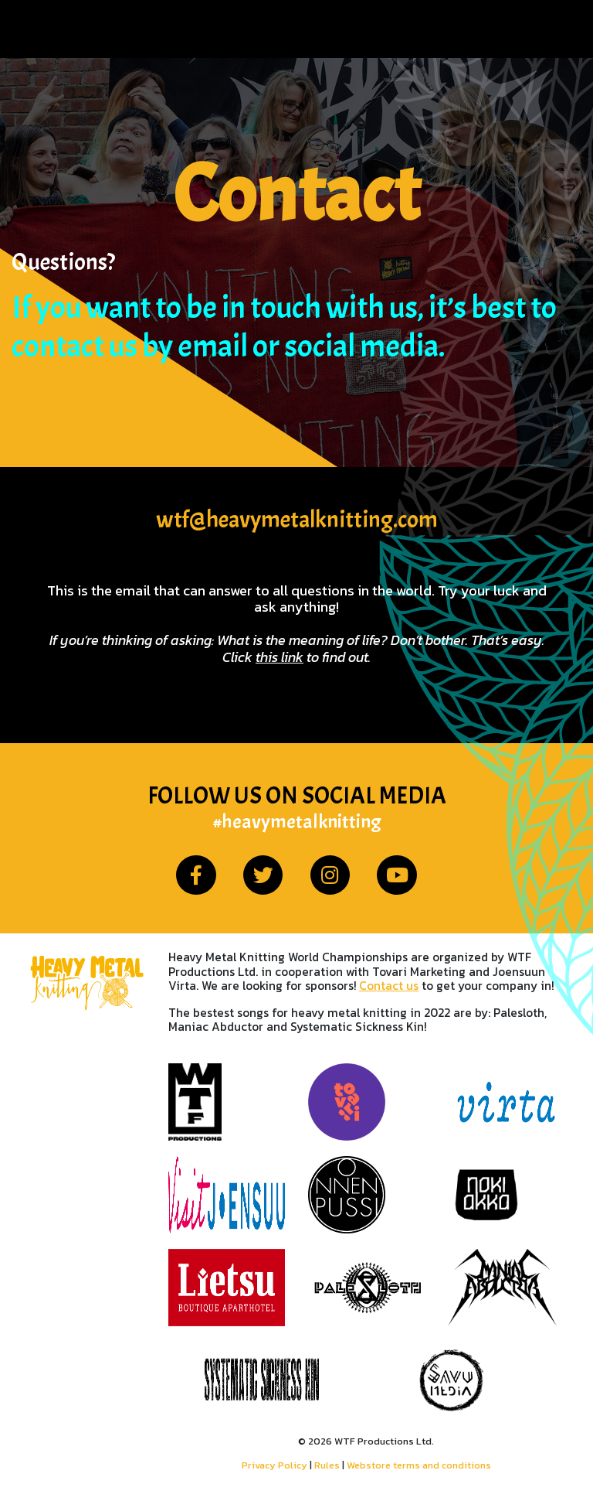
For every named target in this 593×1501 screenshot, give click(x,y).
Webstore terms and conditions (419, 1465)
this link (279, 656)
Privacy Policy (274, 1465)
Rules (327, 1465)
